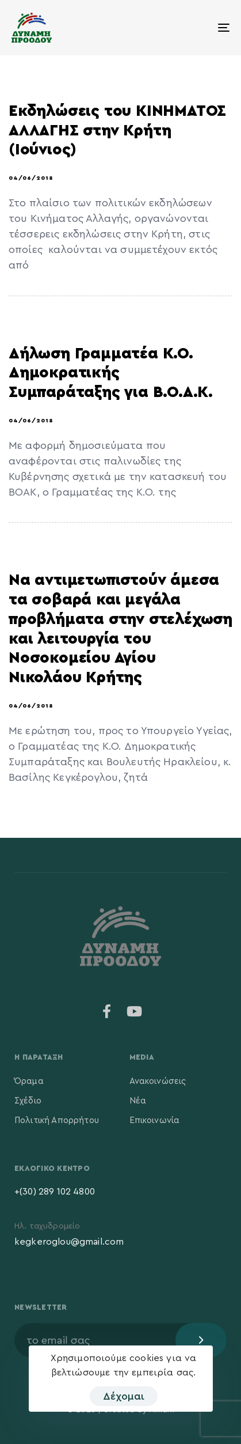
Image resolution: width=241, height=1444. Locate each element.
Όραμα (29, 1081)
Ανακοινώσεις (157, 1081)
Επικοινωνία (154, 1120)
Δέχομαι (123, 1396)
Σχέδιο (27, 1101)
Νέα (137, 1101)
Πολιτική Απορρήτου (56, 1120)
